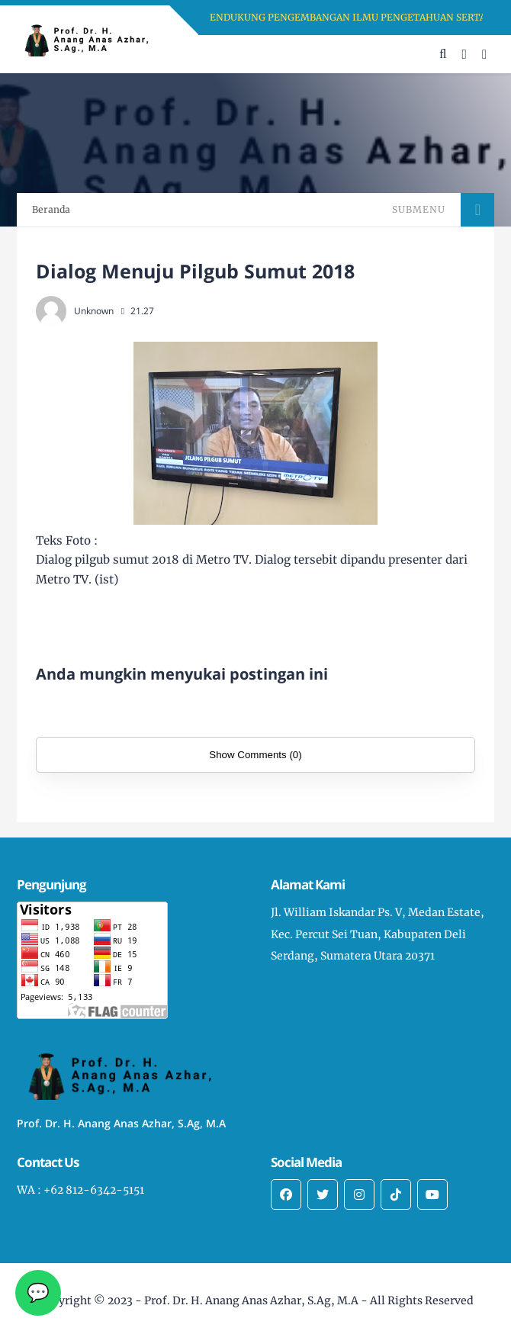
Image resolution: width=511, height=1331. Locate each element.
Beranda (51, 209)
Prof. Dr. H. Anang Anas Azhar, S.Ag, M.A (251, 1300)
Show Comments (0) (255, 754)
